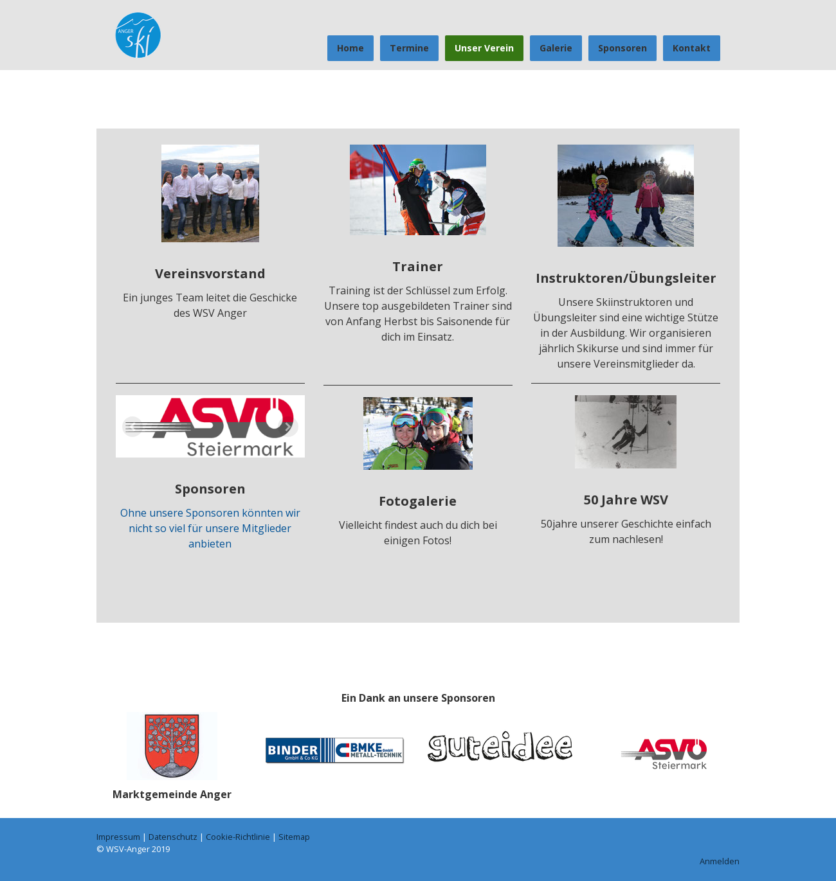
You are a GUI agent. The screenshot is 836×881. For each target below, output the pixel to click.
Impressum (118, 836)
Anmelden (720, 861)
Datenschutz (173, 836)
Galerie (556, 48)
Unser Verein (484, 48)
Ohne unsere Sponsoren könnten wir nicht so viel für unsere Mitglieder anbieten (210, 528)
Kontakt (692, 48)
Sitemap (294, 836)
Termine (409, 48)
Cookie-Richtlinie (238, 836)
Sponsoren (622, 48)
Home (350, 48)
